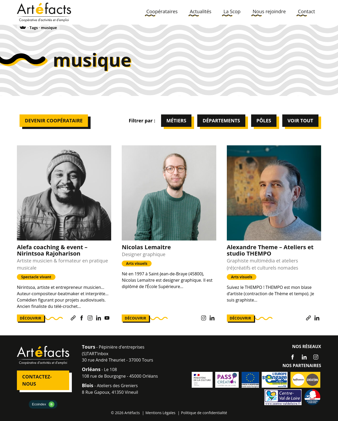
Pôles (263, 120)
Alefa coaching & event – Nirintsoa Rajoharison (52, 250)
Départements (221, 120)
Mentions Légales (160, 412)
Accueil (23, 27)
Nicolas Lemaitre (146, 247)
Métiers (176, 120)
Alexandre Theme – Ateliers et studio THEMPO (270, 250)
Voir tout (300, 120)
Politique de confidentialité (204, 412)
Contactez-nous (36, 380)
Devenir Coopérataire (54, 120)
